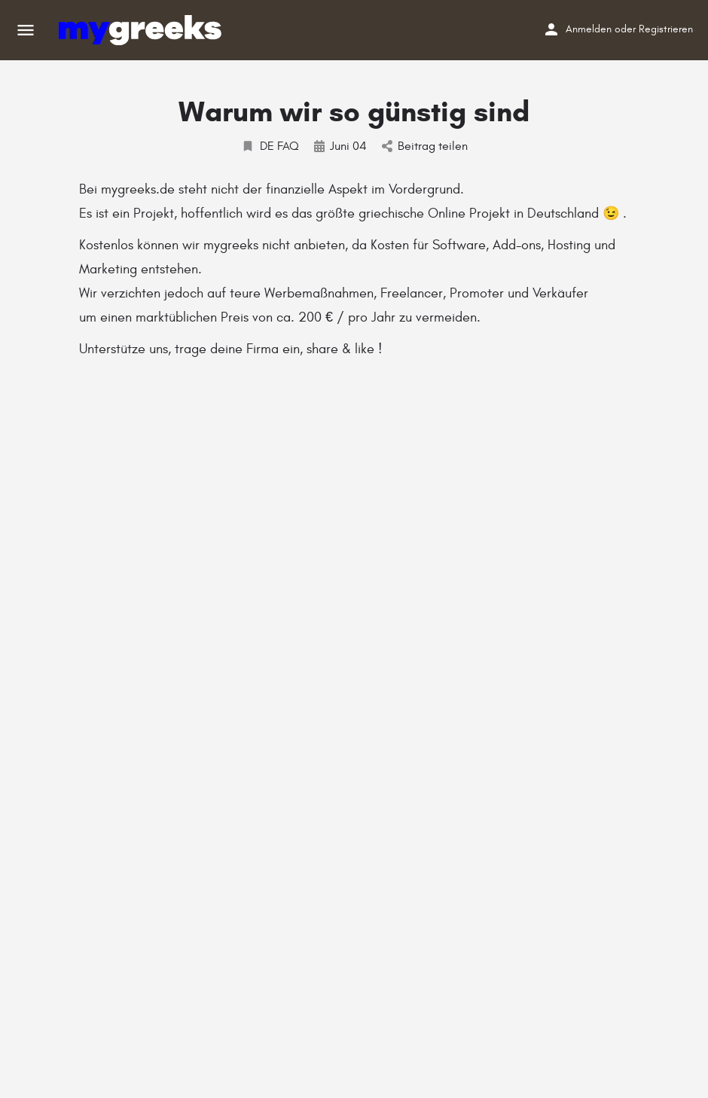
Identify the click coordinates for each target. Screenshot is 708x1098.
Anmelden (589, 29)
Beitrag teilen (425, 146)
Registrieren (666, 29)
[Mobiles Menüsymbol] (25, 30)
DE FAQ (270, 146)
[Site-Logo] (142, 30)
